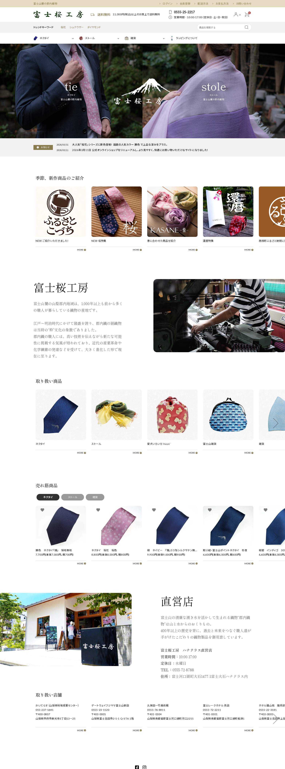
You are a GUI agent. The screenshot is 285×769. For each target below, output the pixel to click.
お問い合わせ (244, 3)
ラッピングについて (184, 38)
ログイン (167, 3)
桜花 (63, 27)
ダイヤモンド (94, 27)
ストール (87, 38)
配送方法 (203, 3)
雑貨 (130, 38)
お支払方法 (222, 3)
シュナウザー (76, 27)
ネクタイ (41, 38)
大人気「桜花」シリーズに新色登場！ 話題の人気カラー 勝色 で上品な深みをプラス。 (120, 144)
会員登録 (185, 3)
